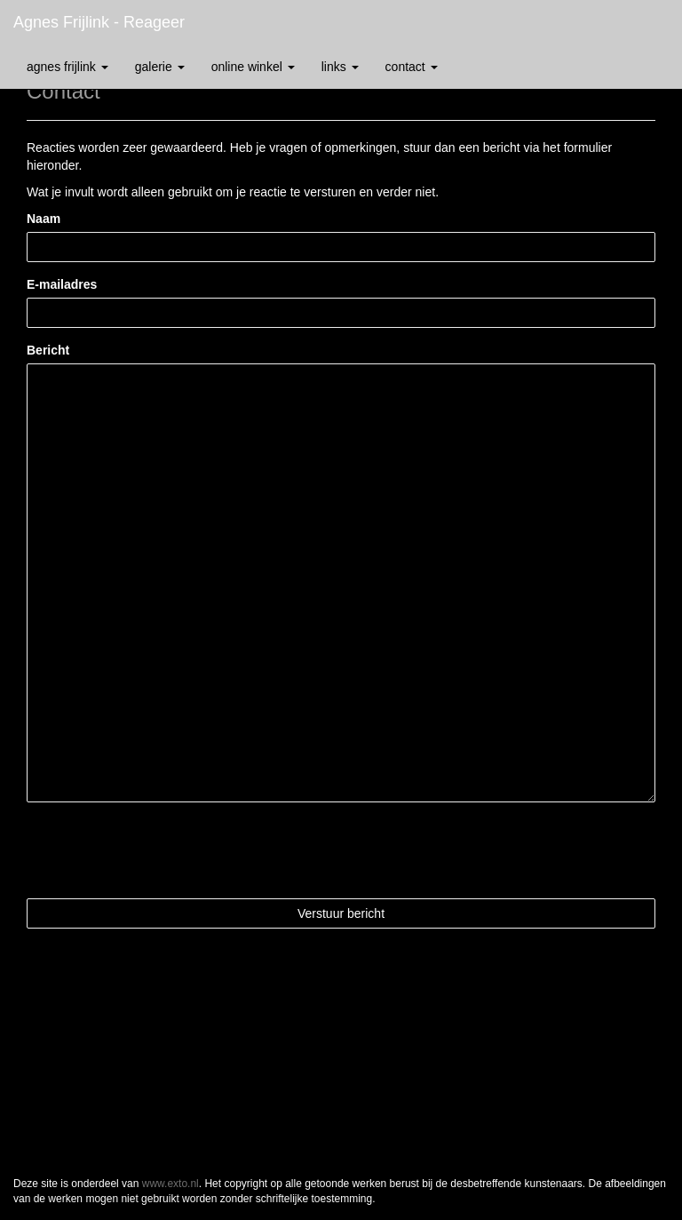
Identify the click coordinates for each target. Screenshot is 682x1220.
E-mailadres (62, 284)
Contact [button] (411, 67)
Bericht (48, 350)
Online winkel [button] (253, 67)
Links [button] (340, 67)
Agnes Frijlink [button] (67, 67)
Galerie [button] (160, 67)
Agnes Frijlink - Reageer (99, 22)
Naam (43, 218)
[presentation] (162, 850)
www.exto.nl (170, 1183)
